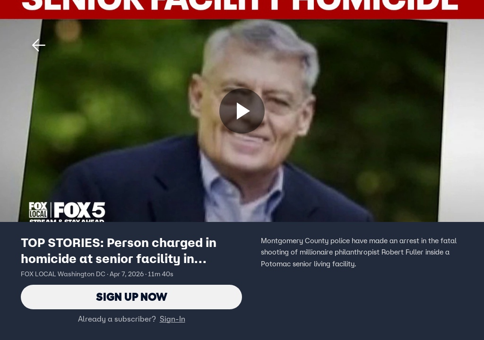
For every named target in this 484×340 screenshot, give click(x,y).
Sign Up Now (131, 296)
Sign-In (172, 318)
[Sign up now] (242, 111)
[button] (38, 45)
